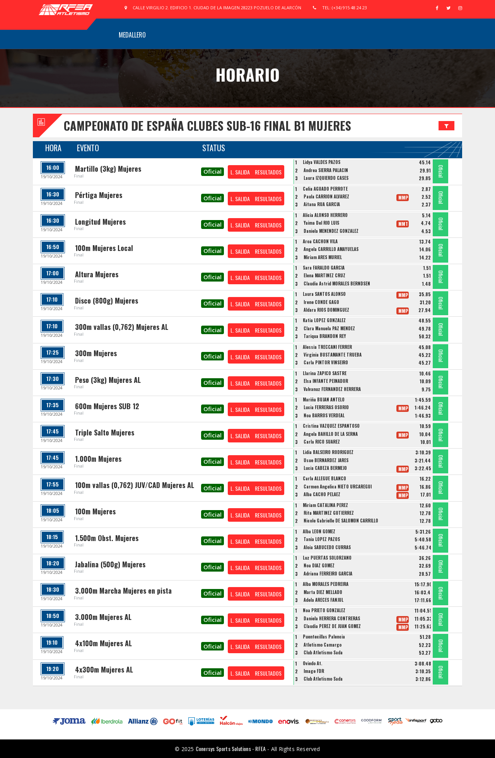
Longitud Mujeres (100, 222)
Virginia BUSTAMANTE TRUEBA (333, 355)
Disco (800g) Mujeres (106, 300)
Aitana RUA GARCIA (322, 204)
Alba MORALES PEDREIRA (325, 584)
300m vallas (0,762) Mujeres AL (121, 327)
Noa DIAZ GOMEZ (319, 565)
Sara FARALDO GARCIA (324, 268)
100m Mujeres (95, 511)
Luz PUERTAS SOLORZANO (327, 558)
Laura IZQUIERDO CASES (326, 178)
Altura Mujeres (96, 274)
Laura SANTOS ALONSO (324, 294)
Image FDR (314, 671)
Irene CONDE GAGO (321, 302)
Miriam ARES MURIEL (323, 257)
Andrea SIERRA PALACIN (326, 170)
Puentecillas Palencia (324, 636)
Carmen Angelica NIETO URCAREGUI (338, 486)
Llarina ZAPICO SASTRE (324, 373)
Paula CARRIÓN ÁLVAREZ (326, 196)
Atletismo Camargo (322, 645)
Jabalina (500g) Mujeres (110, 564)
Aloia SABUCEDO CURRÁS (327, 547)
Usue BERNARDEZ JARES (326, 460)
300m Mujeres (96, 353)
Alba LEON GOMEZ (319, 531)
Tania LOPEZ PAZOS (322, 539)
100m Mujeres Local (104, 248)
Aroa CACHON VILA (320, 241)
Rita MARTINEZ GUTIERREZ (329, 513)
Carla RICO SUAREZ (322, 442)
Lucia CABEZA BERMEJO (325, 468)
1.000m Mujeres (98, 459)
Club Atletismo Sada (323, 652)
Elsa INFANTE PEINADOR (326, 381)
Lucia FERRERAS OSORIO (326, 407)
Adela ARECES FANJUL (323, 600)
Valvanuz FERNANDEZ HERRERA (332, 389)
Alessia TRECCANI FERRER (327, 347)
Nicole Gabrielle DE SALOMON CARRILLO (341, 520)
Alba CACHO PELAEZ (322, 494)
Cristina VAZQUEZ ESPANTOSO (331, 426)
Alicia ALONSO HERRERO (325, 215)
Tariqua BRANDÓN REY (325, 336)
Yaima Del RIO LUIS (321, 223)
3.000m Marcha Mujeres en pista (123, 591)
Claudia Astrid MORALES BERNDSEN (337, 283)
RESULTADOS (268, 172)
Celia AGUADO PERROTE (325, 189)
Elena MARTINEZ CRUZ (324, 275)
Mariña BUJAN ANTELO (324, 399)
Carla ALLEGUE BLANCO (324, 478)
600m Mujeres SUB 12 (107, 406)
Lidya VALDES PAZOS (321, 162)
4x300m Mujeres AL (104, 669)
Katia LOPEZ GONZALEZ (324, 320)
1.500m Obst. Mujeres (106, 538)
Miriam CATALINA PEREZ (325, 505)
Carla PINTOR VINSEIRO (326, 362)
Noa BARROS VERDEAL (324, 415)
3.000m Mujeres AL (103, 617)
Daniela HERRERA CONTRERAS (332, 618)
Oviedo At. (312, 663)
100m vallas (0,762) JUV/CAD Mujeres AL (134, 485)
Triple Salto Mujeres (104, 432)
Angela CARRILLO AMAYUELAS (331, 249)
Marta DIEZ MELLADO (323, 592)
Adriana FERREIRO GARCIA (328, 573)
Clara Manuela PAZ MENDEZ (329, 328)
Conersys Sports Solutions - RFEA (231, 748)
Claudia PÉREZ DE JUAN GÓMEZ (332, 626)
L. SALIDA (240, 172)
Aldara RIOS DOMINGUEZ (326, 310)
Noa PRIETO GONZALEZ (324, 610)
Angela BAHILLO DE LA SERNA (331, 434)
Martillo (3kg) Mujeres (108, 169)
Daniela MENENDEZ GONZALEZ (331, 231)
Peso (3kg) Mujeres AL (108, 380)
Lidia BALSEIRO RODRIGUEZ (328, 452)
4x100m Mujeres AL (103, 643)
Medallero (132, 34)
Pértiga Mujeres (98, 195)
